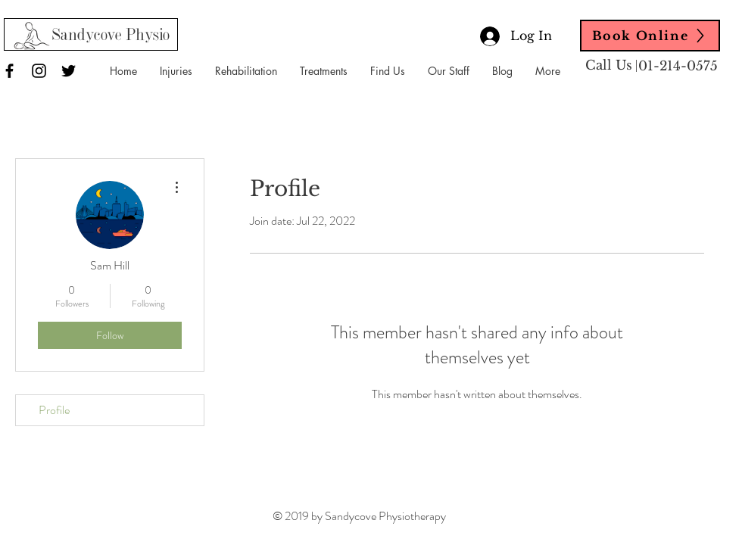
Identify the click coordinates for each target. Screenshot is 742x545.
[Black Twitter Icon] (68, 70)
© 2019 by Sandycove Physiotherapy (359, 516)
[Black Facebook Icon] (9, 70)
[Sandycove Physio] (111, 36)
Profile (54, 410)
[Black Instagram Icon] (39, 70)
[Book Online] (650, 35)
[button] (176, 71)
